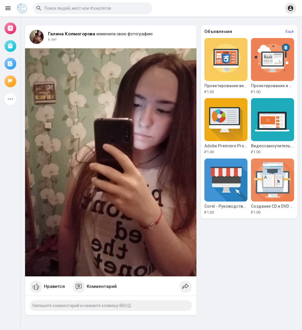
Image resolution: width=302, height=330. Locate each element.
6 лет (52, 39)
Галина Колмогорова (72, 34)
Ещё (289, 31)
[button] (92, 8)
